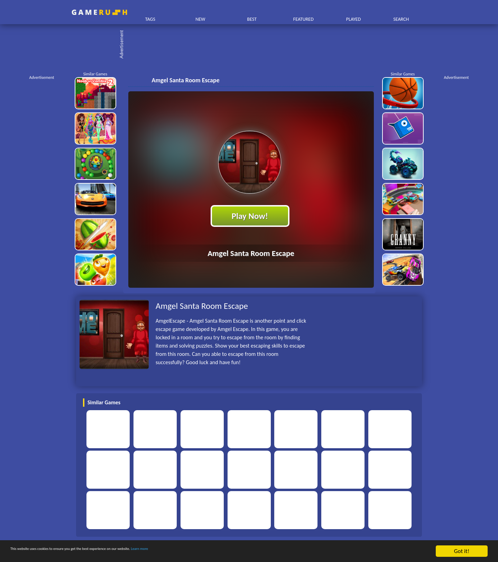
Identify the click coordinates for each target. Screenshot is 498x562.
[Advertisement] (252, 45)
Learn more (216, 551)
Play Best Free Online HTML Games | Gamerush (99, 12)
